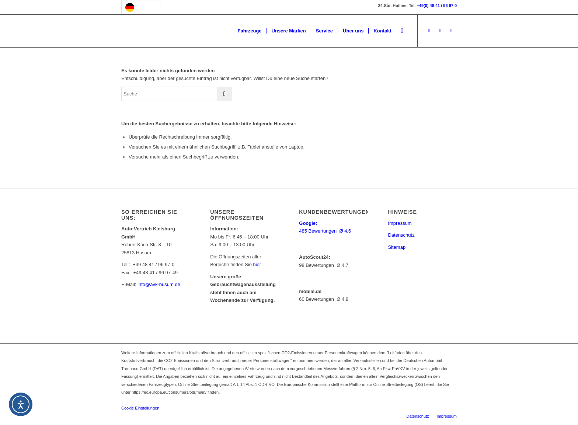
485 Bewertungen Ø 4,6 (325, 231)
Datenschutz (401, 235)
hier (257, 264)
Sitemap (396, 247)
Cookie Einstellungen (140, 408)
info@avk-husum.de (158, 284)
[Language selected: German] (140, 7)
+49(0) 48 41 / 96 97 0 (437, 5)
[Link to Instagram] (440, 30)
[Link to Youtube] (451, 30)
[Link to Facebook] (429, 30)
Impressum (399, 223)
